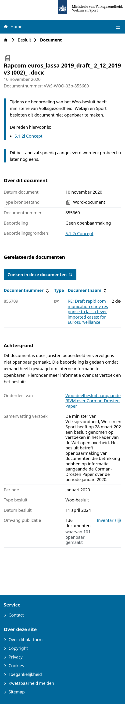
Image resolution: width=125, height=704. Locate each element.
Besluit (26, 40)
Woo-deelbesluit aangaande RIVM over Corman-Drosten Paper (93, 401)
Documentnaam (88, 290)
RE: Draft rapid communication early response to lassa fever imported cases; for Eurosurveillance (88, 311)
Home (12, 26)
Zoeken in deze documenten (40, 274)
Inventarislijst (110, 520)
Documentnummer (27, 290)
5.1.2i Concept (28, 136)
